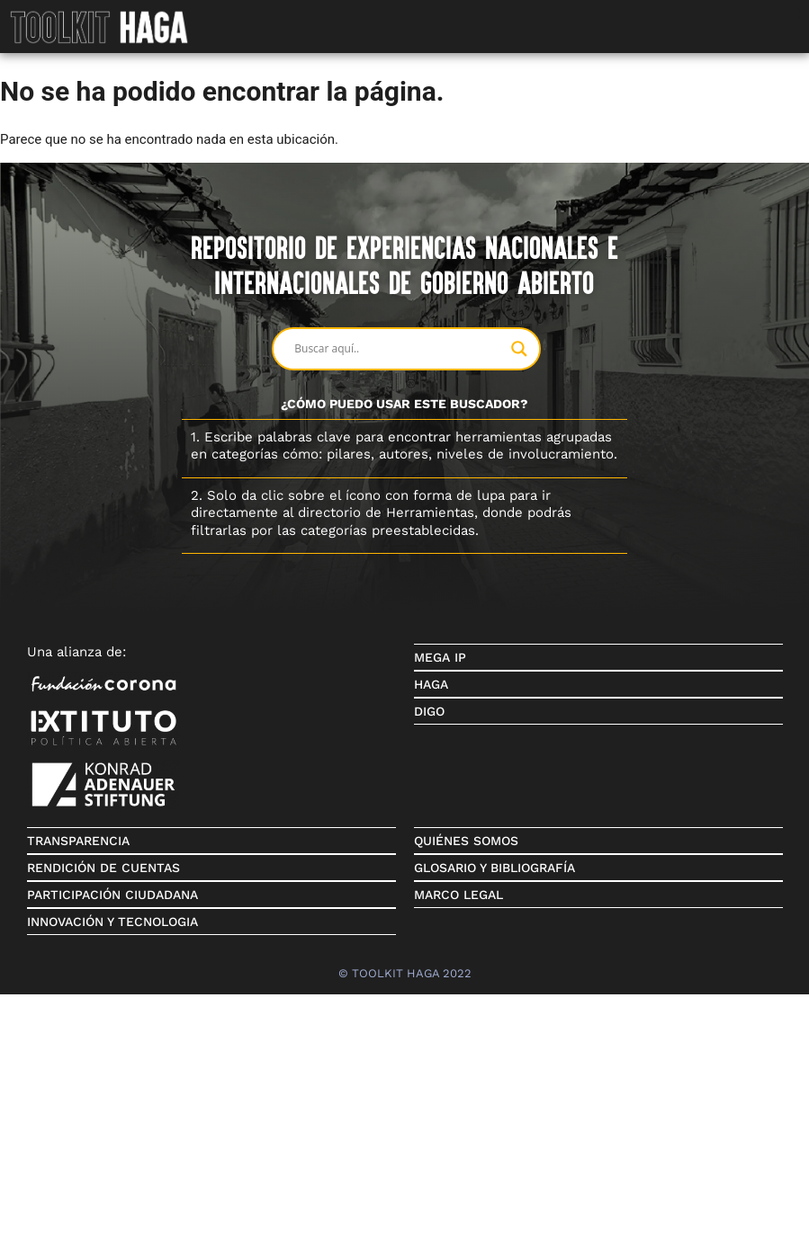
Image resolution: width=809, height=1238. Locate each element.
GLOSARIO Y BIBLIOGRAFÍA (494, 867)
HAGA (431, 684)
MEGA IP (440, 657)
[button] (795, 14)
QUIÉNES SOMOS (466, 840)
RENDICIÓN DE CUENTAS (103, 867)
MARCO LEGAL (458, 894)
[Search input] (397, 348)
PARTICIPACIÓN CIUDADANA (112, 894)
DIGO (429, 711)
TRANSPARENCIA (78, 840)
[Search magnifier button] (519, 348)
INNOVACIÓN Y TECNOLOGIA (112, 921)
